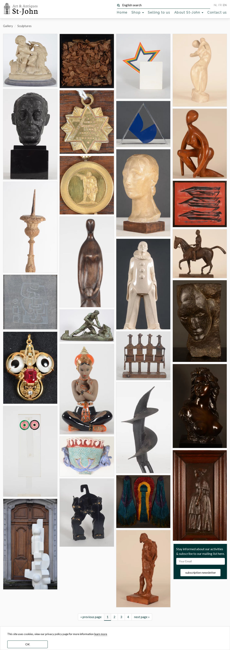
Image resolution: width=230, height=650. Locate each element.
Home (122, 12)
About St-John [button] (188, 12)
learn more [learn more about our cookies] (100, 634)
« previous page (91, 617)
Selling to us (159, 12)
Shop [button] (137, 12)
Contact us (217, 12)
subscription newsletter (200, 572)
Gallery (8, 26)
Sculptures (24, 26)
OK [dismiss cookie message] (27, 644)
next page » (141, 617)
